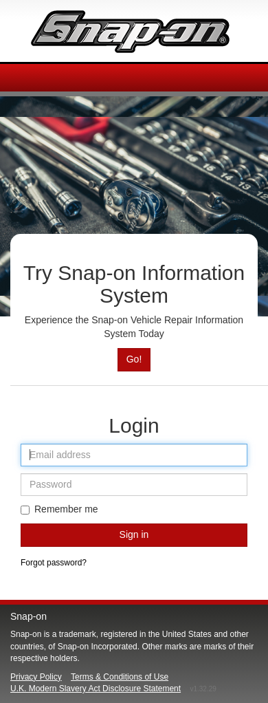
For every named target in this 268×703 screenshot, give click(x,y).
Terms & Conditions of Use (119, 677)
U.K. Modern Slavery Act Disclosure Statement (95, 688)
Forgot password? (54, 562)
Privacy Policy (36, 677)
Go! (134, 359)
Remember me (59, 509)
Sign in (134, 534)
